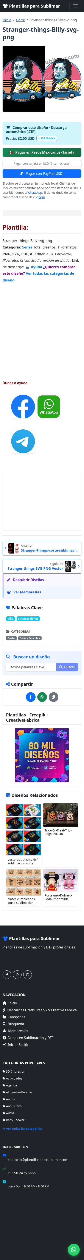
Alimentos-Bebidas (18, 1092)
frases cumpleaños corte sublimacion (21, 901)
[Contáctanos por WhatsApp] (17, 974)
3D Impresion (14, 1071)
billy (10, 618)
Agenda (10, 1085)
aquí (42, 197)
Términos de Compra (17, 1200)
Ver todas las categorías (22, 1129)
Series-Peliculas (30, 638)
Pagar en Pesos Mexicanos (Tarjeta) (42, 152)
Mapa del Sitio (13, 1206)
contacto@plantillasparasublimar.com (38, 1159)
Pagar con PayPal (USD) (41, 173)
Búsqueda (13, 1023)
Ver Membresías (24, 592)
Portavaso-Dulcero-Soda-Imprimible (58, 897)
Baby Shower (13, 1120)
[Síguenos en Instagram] (27, 974)
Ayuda (37, 266)
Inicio (7, 20)
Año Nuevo (12, 1106)
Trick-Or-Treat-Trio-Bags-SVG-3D (58, 832)
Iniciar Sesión (16, 1044)
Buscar (67, 667)
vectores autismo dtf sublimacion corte (22, 861)
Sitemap (59, 1247)
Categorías (14, 1017)
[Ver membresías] (42, 755)
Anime (9, 1099)
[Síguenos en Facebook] (7, 974)
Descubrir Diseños (25, 579)
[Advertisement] (42, 327)
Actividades (12, 1078)
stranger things (28, 618)
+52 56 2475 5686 (21, 1173)
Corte (20, 20)
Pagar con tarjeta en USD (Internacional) (42, 163)
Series (27, 247)
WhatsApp (35, 192)
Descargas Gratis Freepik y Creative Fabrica (40, 1010)
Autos (8, 1113)
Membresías (15, 1030)
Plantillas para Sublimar (31, 6)
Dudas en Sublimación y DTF (28, 1037)
